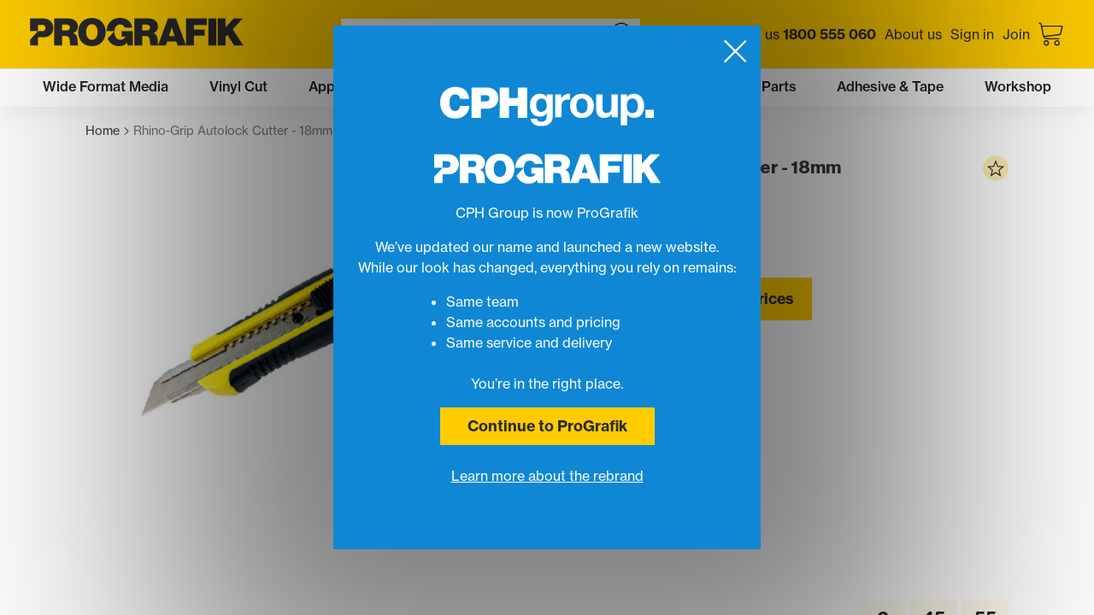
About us (913, 34)
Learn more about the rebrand (547, 475)
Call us (806, 34)
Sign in (972, 34)
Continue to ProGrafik (547, 426)
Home (107, 131)
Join (1016, 34)
